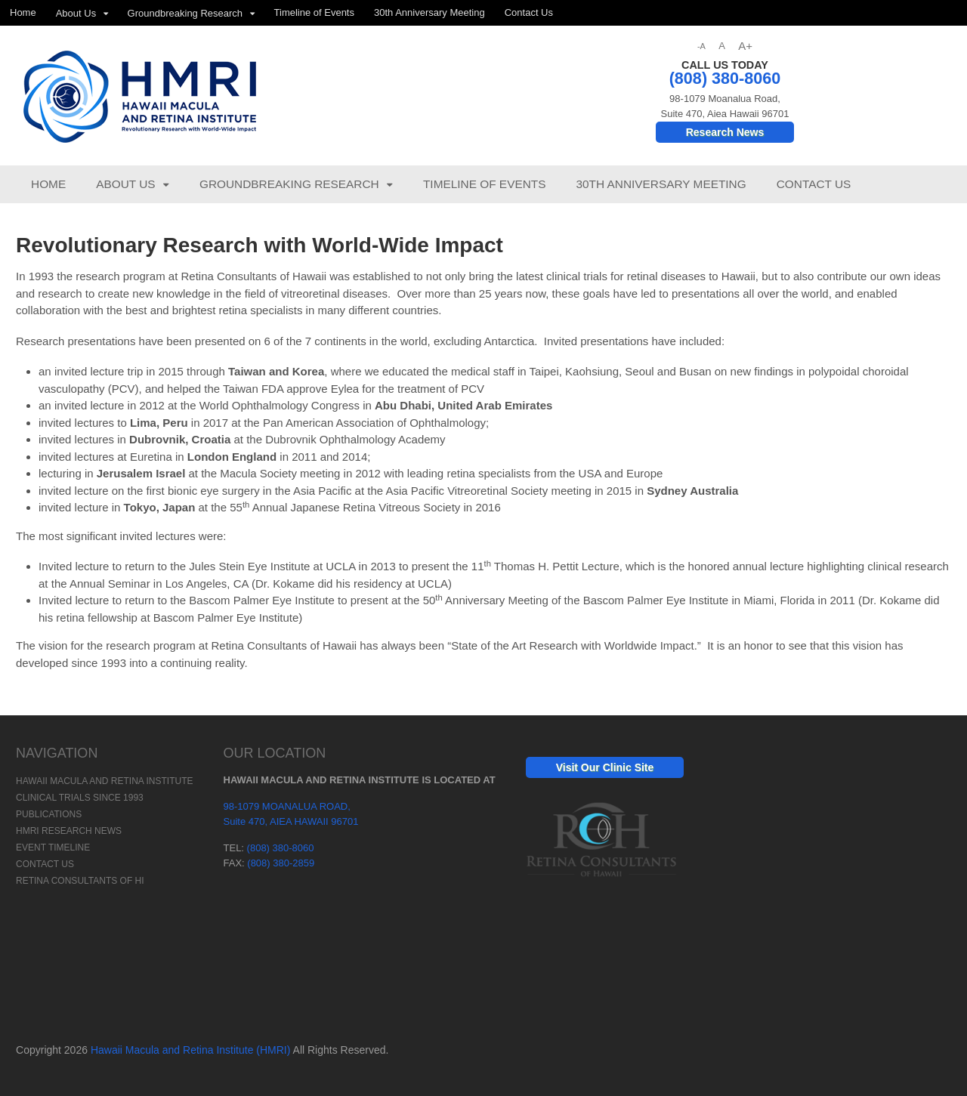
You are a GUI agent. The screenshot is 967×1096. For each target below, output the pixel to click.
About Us (76, 13)
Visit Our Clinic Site (605, 767)
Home (23, 12)
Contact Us (529, 12)
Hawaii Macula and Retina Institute (104, 781)
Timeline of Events (314, 12)
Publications (49, 814)
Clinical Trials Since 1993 (80, 797)
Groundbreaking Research (185, 13)
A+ (745, 45)
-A (701, 46)
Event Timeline (53, 847)
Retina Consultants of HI (80, 880)
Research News (725, 132)
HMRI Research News (69, 831)
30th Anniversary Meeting (429, 12)
